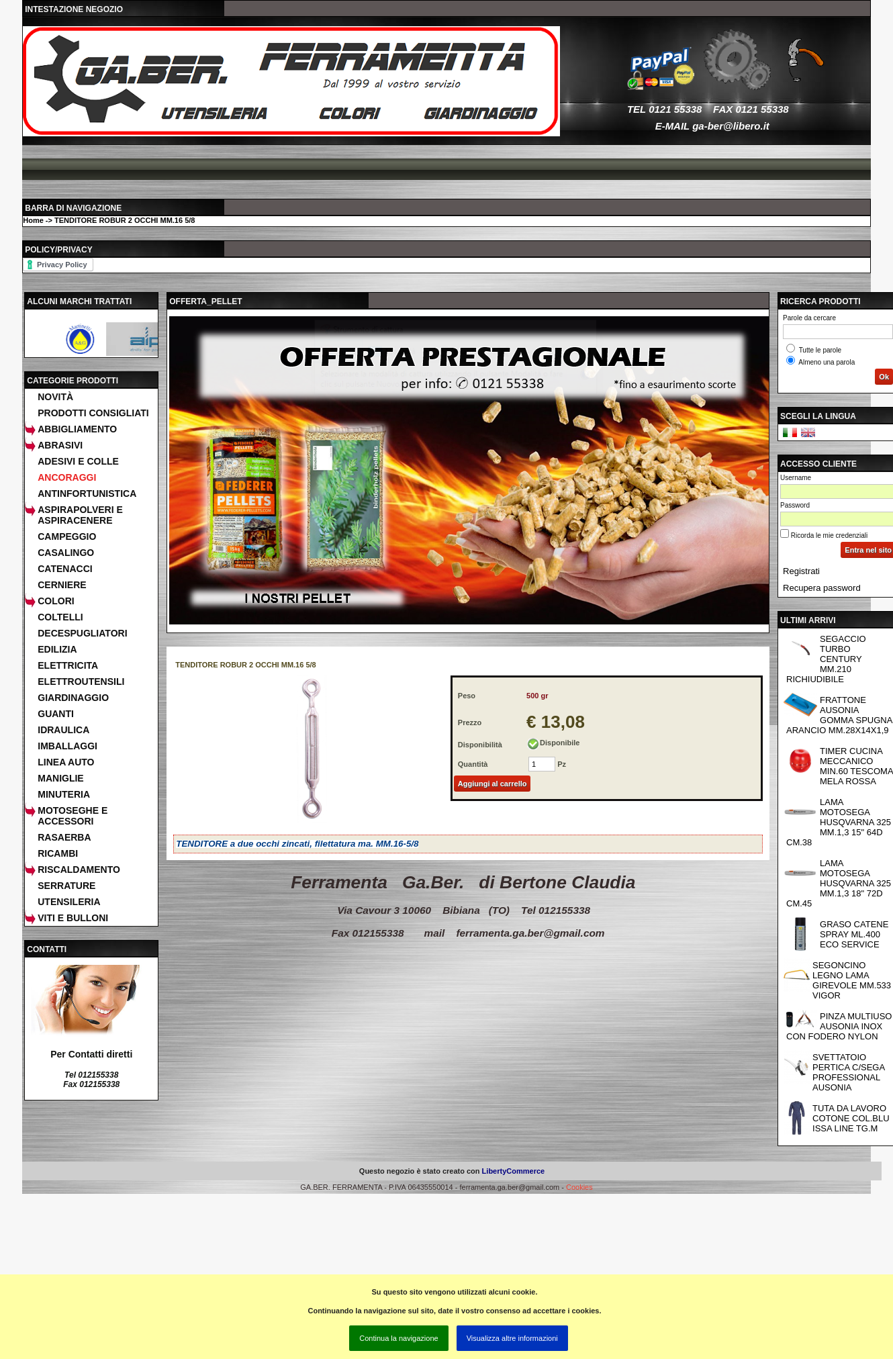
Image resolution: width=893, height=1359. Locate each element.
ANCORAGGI (67, 477)
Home (33, 220)
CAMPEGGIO (67, 536)
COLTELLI (60, 617)
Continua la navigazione (398, 1338)
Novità (55, 396)
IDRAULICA (63, 729)
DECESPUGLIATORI (82, 633)
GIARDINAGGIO (73, 697)
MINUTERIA (64, 794)
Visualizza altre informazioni (512, 1338)
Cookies (579, 1187)
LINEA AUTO (66, 762)
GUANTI (56, 713)
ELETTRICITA (68, 665)
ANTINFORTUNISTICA (87, 493)
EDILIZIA (57, 649)
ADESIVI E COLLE (78, 461)
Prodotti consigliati (93, 413)
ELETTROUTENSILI (81, 681)
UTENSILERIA (69, 901)
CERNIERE (62, 584)
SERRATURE (66, 885)
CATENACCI (65, 568)
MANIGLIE (60, 778)
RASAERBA (64, 837)
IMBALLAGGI (67, 746)
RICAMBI (58, 853)
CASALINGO (66, 552)
